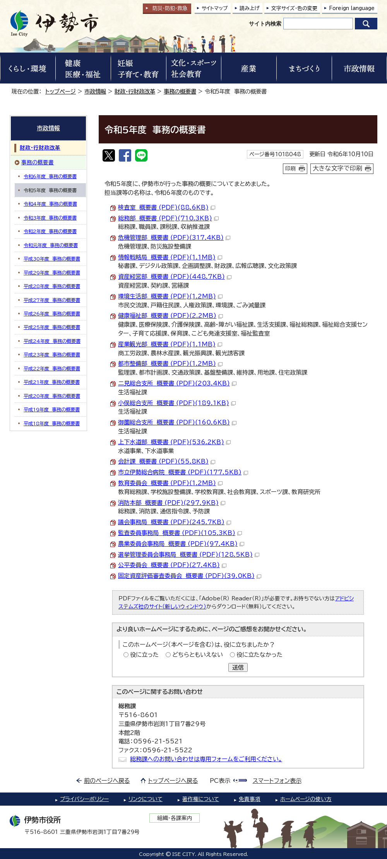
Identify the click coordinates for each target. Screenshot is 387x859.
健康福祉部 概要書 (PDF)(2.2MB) (170, 316)
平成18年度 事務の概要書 (52, 423)
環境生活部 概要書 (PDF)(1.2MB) (170, 296)
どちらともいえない (197, 655)
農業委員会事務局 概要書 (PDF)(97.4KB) (181, 544)
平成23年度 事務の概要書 (52, 354)
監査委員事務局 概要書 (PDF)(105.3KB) (180, 533)
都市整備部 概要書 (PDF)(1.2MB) (170, 363)
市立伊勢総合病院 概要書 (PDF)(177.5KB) (183, 472)
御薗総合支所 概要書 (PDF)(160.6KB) (177, 422)
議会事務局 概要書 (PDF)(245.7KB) (174, 522)
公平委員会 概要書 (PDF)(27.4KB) (172, 565)
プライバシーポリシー (84, 799)
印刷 (290, 168)
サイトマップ (215, 8)
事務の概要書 (180, 91)
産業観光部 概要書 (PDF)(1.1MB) (170, 344)
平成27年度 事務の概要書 (52, 300)
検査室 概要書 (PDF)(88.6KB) (166, 207)
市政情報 (95, 91)
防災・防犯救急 (169, 8)
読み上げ (250, 8)
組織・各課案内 (174, 818)
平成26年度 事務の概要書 (52, 313)
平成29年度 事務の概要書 (52, 272)
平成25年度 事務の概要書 (52, 327)
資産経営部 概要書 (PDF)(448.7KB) (174, 277)
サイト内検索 (265, 23)
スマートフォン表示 (277, 781)
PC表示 (220, 781)
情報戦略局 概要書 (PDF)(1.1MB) (170, 257)
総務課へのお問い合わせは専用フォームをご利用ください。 (206, 759)
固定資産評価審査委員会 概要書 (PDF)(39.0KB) (189, 576)
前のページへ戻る (107, 781)
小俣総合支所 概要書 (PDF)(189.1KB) (177, 403)
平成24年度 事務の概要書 (52, 341)
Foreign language (352, 8)
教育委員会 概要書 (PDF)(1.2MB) (170, 483)
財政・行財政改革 (135, 91)
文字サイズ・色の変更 (294, 8)
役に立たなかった (259, 655)
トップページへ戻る (173, 781)
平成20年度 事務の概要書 (52, 396)
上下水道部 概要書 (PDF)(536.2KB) (174, 442)
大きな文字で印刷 (337, 168)
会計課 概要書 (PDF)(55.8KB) (166, 461)
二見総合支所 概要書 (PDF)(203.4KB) (177, 383)
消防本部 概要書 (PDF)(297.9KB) (171, 503)
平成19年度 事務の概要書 (52, 409)
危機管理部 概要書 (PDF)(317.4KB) (174, 237)
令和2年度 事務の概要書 (50, 231)
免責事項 (249, 799)
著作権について (200, 799)
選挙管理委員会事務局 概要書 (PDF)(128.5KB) (188, 554)
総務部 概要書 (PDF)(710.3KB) (168, 218)
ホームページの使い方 (306, 799)
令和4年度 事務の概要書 (50, 203)
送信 (238, 667)
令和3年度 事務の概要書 (50, 217)
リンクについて (145, 799)
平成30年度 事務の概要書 (52, 258)
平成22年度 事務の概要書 (52, 368)
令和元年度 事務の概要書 (51, 245)
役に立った (144, 655)
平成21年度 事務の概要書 (52, 382)
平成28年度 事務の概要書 (52, 286)
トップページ (60, 91)
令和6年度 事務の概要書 (50, 176)
